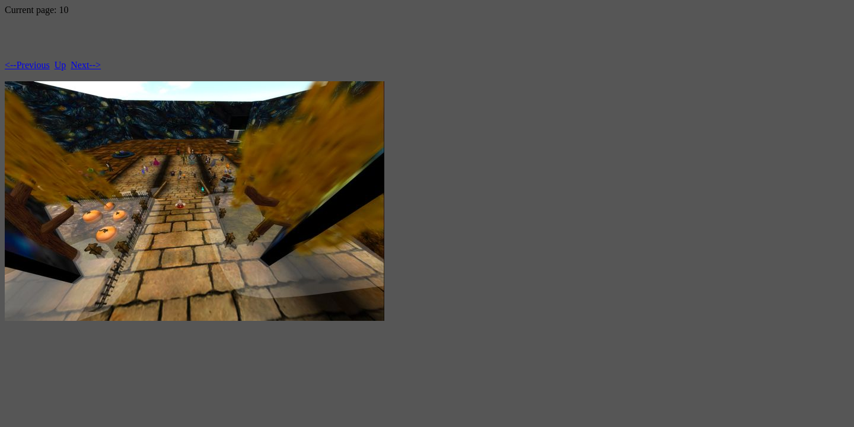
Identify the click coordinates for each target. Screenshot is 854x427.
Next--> (86, 65)
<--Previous (27, 65)
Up (60, 65)
